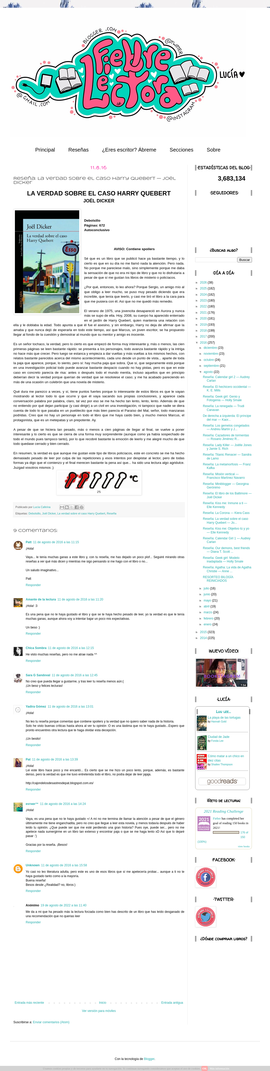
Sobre (213, 150)
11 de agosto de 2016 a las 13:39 (55, 759)
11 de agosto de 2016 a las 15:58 (64, 865)
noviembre (211, 353)
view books (244, 846)
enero (208, 624)
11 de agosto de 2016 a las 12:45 (74, 675)
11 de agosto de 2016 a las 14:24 (63, 804)
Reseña (111, 513)
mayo (208, 600)
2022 (204, 306)
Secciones (181, 150)
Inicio (102, 1002)
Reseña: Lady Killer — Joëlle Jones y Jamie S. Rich (227, 446)
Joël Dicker (49, 513)
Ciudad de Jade (218, 737)
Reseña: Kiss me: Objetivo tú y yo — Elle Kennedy (226, 530)
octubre (209, 360)
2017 (204, 336)
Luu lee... (223, 711)
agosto (209, 372)
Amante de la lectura (41, 599)
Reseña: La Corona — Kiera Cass (226, 513)
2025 (204, 288)
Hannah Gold (218, 721)
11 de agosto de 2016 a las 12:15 (71, 648)
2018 (204, 330)
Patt (29, 542)
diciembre (211, 348)
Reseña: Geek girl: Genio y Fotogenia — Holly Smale (222, 398)
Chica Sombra (36, 648)
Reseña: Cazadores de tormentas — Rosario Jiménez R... (226, 437)
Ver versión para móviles (99, 1011)
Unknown (33, 865)
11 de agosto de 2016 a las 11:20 (80, 599)
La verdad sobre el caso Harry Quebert (81, 513)
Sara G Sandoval (38, 675)
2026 (204, 282)
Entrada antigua (172, 1002)
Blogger (149, 1059)
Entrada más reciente (29, 1002)
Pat (28, 759)
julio (207, 588)
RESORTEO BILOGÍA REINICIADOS (218, 579)
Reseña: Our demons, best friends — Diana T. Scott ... (226, 549)
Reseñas (78, 150)
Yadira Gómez (36, 706)
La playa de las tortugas (224, 717)
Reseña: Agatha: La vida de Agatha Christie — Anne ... (227, 569)
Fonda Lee (217, 740)
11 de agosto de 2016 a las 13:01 (70, 706)
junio (207, 594)
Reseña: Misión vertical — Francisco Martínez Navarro (224, 476)
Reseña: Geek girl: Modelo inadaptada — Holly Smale (223, 559)
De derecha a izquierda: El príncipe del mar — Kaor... (227, 417)
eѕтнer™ (32, 804)
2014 (204, 638)
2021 (204, 312)
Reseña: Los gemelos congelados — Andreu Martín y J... (226, 427)
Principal (45, 150)
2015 (204, 632)
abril (207, 606)
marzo (208, 612)
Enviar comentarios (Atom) (51, 1022)
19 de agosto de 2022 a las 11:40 (63, 905)
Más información (219, 1068)
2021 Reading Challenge (224, 811)
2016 (204, 342)
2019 (204, 324)
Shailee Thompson (221, 764)
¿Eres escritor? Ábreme (129, 150)
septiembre (212, 366)
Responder (33, 585)
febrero (209, 618)
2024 (204, 294)
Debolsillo (35, 513)
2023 (204, 300)
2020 (204, 318)
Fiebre (217, 818)
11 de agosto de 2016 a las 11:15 (56, 542)
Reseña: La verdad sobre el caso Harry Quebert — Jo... (225, 520)
